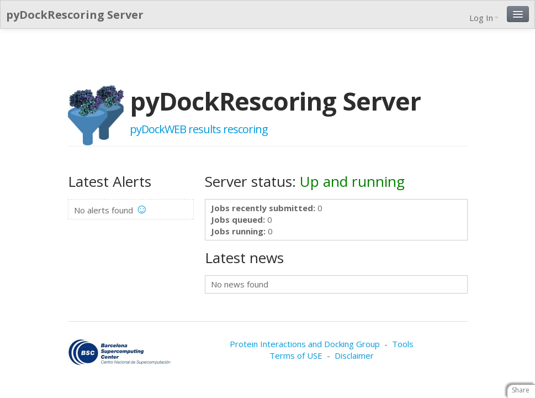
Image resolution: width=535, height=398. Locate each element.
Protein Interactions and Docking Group (305, 343)
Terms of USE (295, 355)
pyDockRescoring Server (75, 14)
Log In (484, 17)
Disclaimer (354, 355)
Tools (403, 343)
